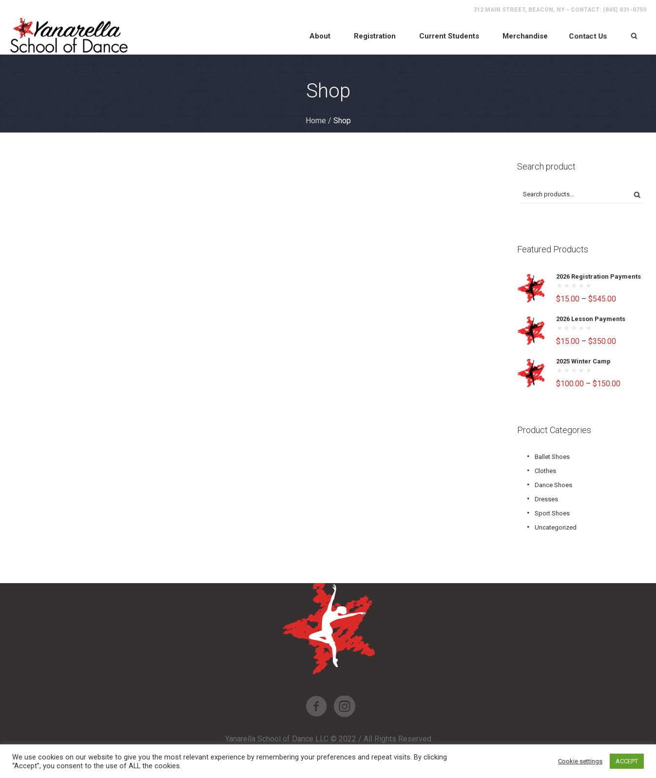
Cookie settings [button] (580, 761)
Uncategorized (556, 527)
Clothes (545, 470)
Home (316, 120)
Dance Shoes (553, 485)
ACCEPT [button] (627, 761)
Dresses (546, 499)
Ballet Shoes (552, 456)
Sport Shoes (552, 513)
